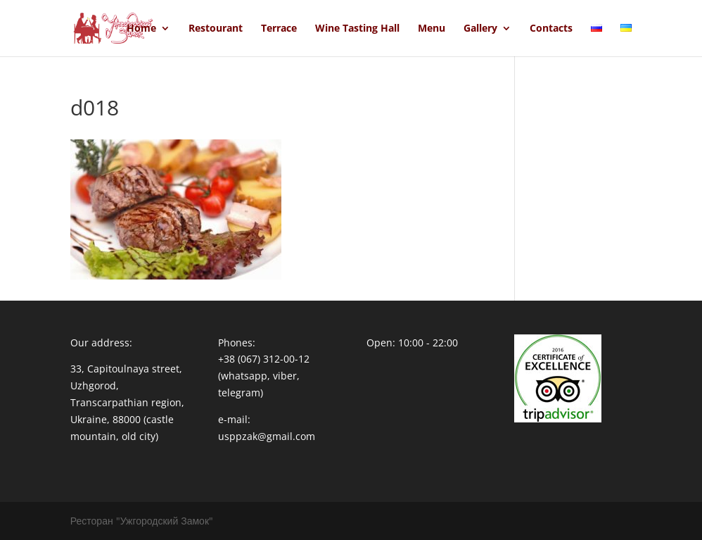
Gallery (480, 28)
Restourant (216, 28)
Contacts (551, 28)
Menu (431, 28)
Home (141, 28)
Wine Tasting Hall (357, 28)
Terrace (279, 28)
